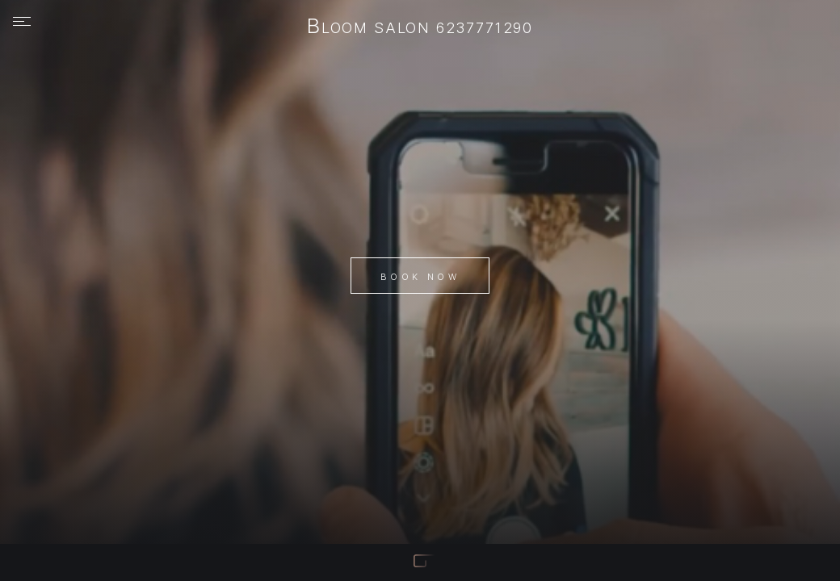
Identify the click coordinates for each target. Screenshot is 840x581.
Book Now (420, 276)
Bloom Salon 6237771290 (420, 27)
